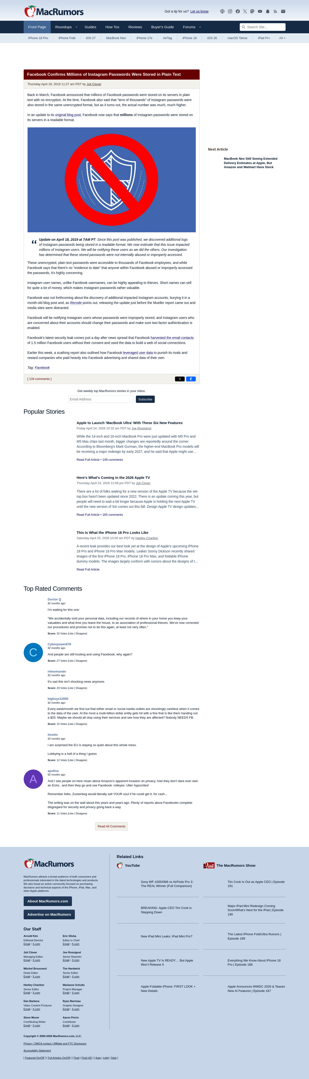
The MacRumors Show (236, 863)
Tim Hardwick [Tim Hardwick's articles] (71, 966)
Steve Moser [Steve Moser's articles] (31, 1015)
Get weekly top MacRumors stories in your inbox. (111, 391)
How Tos (112, 27)
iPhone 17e (145, 38)
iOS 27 (91, 38)
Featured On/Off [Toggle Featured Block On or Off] (34, 1057)
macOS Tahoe (237, 38)
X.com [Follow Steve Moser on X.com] (36, 1023)
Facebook (42, 368)
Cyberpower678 (59, 644)
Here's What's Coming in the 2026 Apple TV (119, 477)
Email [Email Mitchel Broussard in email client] (27, 974)
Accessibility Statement (37, 1050)
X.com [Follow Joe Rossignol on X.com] (75, 958)
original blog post (68, 115)
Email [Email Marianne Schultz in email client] (66, 991)
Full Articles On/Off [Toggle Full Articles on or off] (59, 1057)
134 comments (39, 379)
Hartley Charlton (146, 538)
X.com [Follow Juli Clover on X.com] (36, 958)
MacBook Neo (116, 38)
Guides (90, 27)
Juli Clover (94, 84)
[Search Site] (263, 27)
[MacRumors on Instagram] (230, 11)
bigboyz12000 (58, 699)
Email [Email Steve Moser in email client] (27, 1023)
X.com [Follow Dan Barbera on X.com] (36, 1007)
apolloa (53, 771)
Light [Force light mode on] (106, 1057)
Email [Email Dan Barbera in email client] (27, 1007)
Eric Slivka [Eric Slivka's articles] (69, 934)
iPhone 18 (190, 38)
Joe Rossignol (141, 428)
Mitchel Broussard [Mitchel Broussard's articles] (35, 966)
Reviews (135, 27)
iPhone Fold (67, 38)
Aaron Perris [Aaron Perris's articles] (71, 1015)
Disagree (81, 633)
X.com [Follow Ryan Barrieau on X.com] (75, 1007)
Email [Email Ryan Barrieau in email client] (66, 1007)
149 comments (112, 459)
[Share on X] (180, 379)
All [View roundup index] (282, 38)
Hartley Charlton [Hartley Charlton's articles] (34, 983)
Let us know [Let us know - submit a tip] (199, 11)
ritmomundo (57, 671)
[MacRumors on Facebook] (237, 11)
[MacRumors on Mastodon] (252, 11)
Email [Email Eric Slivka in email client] (66, 942)
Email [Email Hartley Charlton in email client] (27, 991)
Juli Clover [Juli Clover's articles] (30, 950)
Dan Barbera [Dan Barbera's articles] (31, 999)
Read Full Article (88, 459)
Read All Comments (112, 826)
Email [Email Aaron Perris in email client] (66, 1023)
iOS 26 (212, 38)
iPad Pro (264, 38)
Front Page (37, 27)
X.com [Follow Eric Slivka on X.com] (75, 942)
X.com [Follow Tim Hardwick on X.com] (75, 974)
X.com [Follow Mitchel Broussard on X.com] (36, 974)
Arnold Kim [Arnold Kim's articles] (31, 934)
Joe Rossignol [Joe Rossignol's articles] (72, 950)
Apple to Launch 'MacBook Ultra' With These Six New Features (138, 422)
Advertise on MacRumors (49, 913)
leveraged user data (138, 353)
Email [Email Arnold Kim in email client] (27, 942)
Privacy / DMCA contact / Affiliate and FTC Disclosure (55, 1043)
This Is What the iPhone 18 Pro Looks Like (118, 532)
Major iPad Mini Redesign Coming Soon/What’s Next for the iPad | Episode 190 (256, 908)
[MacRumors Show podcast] (222, 11)
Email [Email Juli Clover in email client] (27, 958)
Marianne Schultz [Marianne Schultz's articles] (73, 983)
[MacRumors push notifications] (267, 11)
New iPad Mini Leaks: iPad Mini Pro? (166, 934)
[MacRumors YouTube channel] (260, 11)
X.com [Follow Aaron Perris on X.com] (75, 1023)
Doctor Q (54, 599)
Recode (76, 303)
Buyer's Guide (162, 27)
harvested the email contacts (172, 338)
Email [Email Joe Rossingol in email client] (66, 958)
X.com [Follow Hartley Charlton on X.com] (36, 991)
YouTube (132, 863)
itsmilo (53, 734)
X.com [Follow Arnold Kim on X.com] (36, 942)
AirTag (167, 38)
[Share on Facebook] (191, 379)
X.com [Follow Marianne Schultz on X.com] (75, 991)
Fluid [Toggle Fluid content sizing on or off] (76, 1057)
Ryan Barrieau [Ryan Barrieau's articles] (72, 999)
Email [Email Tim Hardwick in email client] (66, 974)
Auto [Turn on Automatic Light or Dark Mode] (98, 1057)
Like (71, 633)
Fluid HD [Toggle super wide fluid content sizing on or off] (87, 1057)
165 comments (112, 514)
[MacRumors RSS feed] (275, 11)
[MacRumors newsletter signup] (283, 11)
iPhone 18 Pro (38, 38)
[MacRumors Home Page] (54, 11)
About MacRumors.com (48, 899)
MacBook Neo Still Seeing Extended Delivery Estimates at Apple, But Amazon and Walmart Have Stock (251, 163)
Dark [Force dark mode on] (114, 1057)
